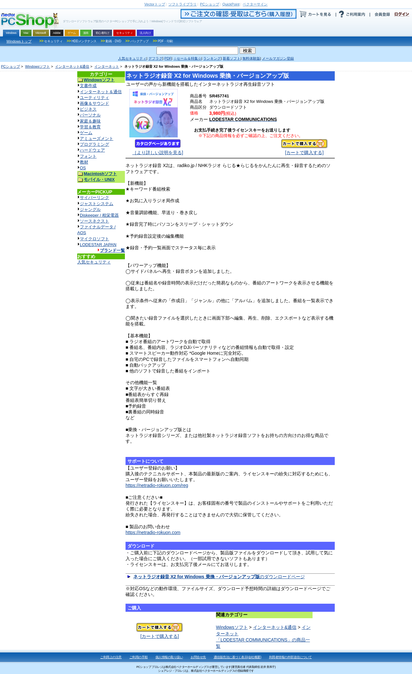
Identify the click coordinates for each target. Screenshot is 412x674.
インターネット (106, 66)
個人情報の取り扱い (169, 657)
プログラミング (94, 144)
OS (83, 167)
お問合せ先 (198, 657)
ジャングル (90, 209)
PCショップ (10, 66)
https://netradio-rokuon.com (153, 532)
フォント (88, 156)
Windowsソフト (37, 66)
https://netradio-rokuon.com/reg (157, 485)
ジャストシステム (96, 203)
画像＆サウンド (94, 103)
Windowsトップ (19, 41)
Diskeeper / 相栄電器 (99, 215)
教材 (84, 162)
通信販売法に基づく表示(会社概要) (237, 657)
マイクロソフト (94, 238)
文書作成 (88, 85)
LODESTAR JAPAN (98, 244)
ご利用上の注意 (111, 657)
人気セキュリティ (94, 262)
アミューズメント (96, 138)
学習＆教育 (90, 126)
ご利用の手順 (138, 657)
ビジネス (88, 109)
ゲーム (86, 132)
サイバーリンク (94, 197)
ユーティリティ (94, 97)
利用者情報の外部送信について (290, 657)
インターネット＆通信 (101, 91)
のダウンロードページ (219, 576)
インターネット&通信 (72, 66)
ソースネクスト (94, 221)
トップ (155, 4)
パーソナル (90, 115)
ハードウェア (92, 150)
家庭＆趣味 (90, 121)
